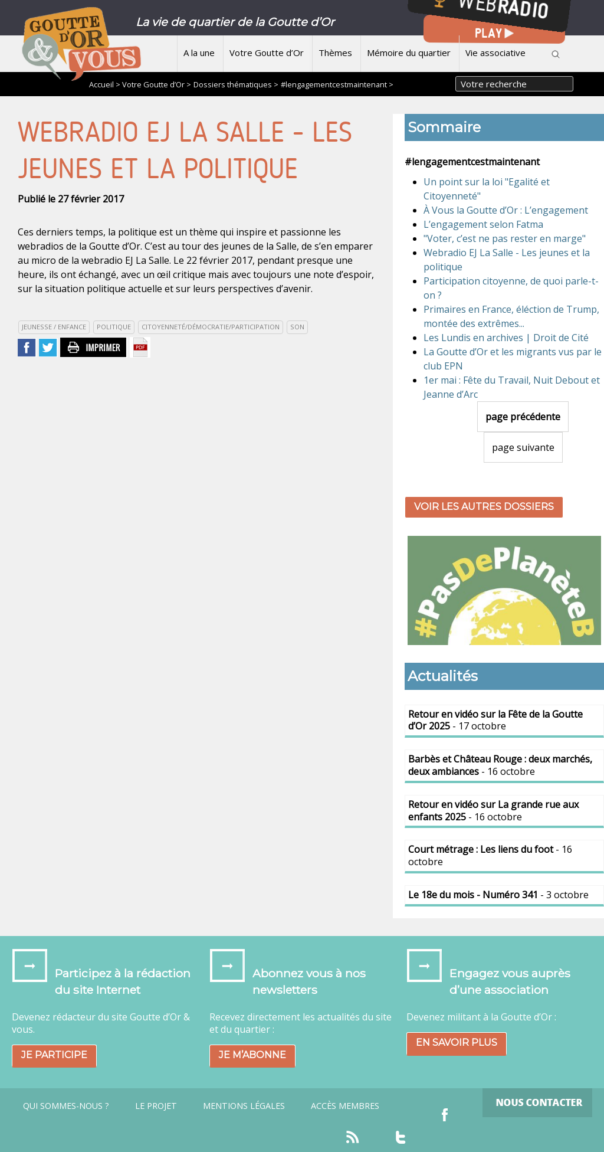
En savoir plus (456, 1042)
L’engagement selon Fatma (483, 224)
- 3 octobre (498, 894)
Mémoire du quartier (409, 52)
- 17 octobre (495, 720)
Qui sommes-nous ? (66, 1106)
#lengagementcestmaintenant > (337, 84)
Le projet (156, 1106)
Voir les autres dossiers (484, 506)
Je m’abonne (252, 1055)
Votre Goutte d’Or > (156, 84)
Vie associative (495, 52)
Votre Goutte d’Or (266, 52)
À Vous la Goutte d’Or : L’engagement (506, 210)
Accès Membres (345, 1106)
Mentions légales (244, 1106)
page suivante (523, 447)
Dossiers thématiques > (235, 84)
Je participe (54, 1055)
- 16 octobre (500, 765)
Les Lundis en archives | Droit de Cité (506, 337)
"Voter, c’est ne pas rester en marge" (505, 238)
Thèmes (335, 52)
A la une (199, 52)
